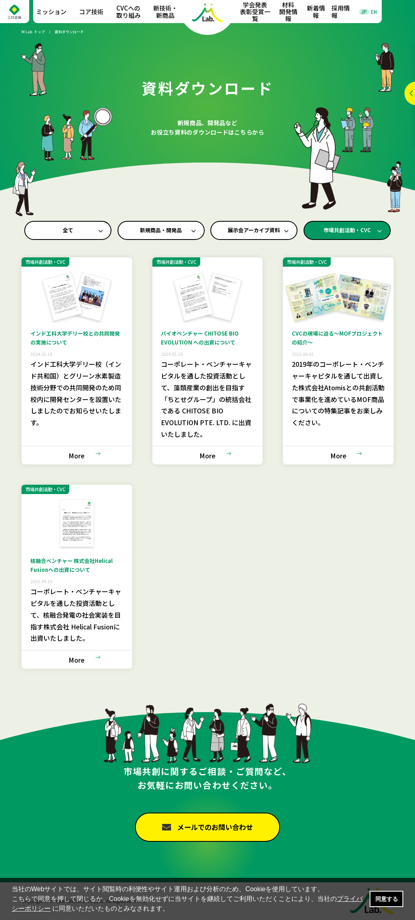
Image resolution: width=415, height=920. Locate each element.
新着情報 (316, 11)
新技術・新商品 (165, 11)
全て (68, 230)
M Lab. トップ (33, 31)
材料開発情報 (288, 11)
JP (364, 12)
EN (374, 12)
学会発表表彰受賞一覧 (255, 11)
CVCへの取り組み (128, 11)
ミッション (51, 11)
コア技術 (91, 11)
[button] (172, 909)
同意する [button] (386, 899)
